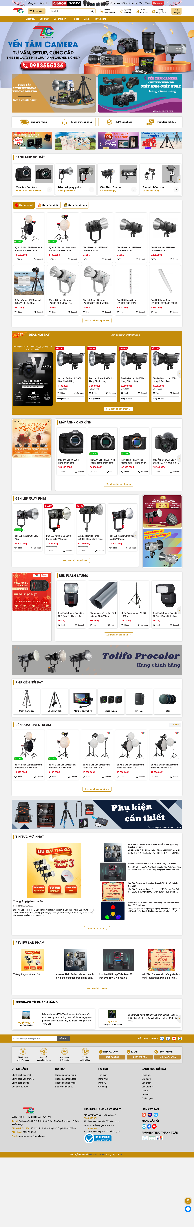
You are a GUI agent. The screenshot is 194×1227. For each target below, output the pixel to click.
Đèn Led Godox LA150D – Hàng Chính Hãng (101, 380)
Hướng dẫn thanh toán (65, 1154)
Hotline (109, 11)
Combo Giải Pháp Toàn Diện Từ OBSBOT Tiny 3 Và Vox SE (152, 939)
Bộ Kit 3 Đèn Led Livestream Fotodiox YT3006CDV (96, 844)
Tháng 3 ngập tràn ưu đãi (28, 976)
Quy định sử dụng (20, 1162)
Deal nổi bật (31, 335)
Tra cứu (144, 11)
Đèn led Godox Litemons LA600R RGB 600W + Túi (60, 301)
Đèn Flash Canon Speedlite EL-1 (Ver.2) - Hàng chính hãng (71, 615)
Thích (18, 259)
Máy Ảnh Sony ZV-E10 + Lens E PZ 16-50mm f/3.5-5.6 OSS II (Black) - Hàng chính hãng (165, 461)
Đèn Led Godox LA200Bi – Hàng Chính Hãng (133, 380)
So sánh (38, 259)
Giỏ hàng (102, 1162)
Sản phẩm (44, 19)
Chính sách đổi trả (20, 1158)
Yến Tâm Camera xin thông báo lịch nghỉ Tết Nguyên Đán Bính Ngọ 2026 (154, 960)
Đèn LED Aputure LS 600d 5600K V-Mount (121, 537)
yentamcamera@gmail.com (31, 1211)
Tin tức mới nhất (29, 912)
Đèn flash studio (73, 576)
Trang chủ (16, 19)
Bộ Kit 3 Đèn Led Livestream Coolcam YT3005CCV (130, 844)
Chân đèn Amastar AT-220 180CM (134, 614)
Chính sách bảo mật (21, 1150)
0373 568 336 (112, 1132)
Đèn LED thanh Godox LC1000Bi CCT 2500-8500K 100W (164, 302)
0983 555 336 (140, 1132)
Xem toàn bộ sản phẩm (97, 320)
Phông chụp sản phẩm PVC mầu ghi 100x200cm (103, 614)
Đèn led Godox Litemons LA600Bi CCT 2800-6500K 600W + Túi (95, 302)
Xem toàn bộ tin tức (97, 1004)
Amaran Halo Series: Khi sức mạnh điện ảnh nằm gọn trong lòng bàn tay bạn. (153, 921)
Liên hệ (87, 19)
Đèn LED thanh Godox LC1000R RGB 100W (127, 301)
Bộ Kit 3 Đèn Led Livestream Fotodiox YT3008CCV (27, 844)
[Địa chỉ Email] (41, 1114)
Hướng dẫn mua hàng (65, 1150)
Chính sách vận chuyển (23, 1154)
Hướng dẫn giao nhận (65, 1158)
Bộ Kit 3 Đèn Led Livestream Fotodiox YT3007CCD (62, 844)
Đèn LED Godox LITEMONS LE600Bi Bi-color (95, 249)
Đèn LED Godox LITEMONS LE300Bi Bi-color (164, 249)
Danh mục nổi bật (30, 157)
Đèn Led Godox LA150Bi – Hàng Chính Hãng (70, 380)
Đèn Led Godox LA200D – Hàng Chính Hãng (165, 380)
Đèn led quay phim (30, 498)
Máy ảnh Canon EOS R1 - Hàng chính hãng (70, 461)
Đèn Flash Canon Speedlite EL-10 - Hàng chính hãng (166, 614)
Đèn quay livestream (33, 750)
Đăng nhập (103, 1154)
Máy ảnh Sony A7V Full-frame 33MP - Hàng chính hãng (133, 461)
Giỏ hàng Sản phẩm (161, 11)
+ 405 (128, 174)
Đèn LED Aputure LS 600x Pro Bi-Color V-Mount (58, 537)
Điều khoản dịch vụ (64, 1162)
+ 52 (43, 174)
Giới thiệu (30, 19)
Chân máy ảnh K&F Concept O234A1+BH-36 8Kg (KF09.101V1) (27, 302)
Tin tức (75, 19)
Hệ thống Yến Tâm (167, 1132)
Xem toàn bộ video (97, 1063)
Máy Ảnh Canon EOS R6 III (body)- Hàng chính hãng (102, 461)
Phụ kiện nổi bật (29, 682)
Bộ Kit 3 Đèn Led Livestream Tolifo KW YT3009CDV (164, 792)
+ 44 (170, 174)
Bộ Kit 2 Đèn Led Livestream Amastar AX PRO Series (62, 249)
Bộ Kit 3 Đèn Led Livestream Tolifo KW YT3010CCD (130, 792)
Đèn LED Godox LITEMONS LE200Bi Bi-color (129, 249)
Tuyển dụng (100, 19)
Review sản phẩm (29, 1018)
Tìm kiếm (102, 1150)
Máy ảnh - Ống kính (75, 422)
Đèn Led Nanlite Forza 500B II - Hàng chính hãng (90, 537)
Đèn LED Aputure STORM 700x (26, 537)
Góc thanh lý (60, 19)
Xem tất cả (174, 750)
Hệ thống (127, 11)
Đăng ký (102, 1158)
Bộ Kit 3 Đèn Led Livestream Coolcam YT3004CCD (164, 844)
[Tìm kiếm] (92, 11)
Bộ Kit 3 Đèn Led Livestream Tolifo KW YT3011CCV (96, 792)
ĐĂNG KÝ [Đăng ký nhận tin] (63, 1114)
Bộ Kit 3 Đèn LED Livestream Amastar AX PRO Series (28, 249)
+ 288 (86, 174)
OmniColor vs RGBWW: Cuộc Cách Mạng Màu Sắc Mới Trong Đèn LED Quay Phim (153, 979)
